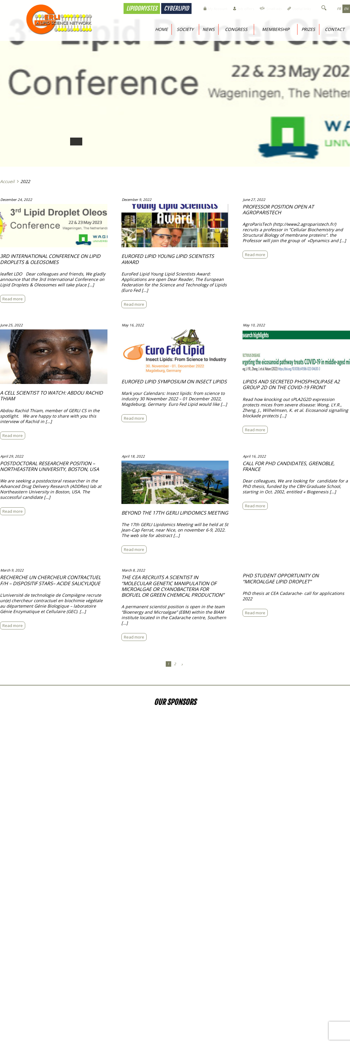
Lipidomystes (121, 8)
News (208, 29)
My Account (200, 8)
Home (161, 29)
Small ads (264, 8)
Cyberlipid (156, 8)
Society (185, 29)
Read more (14, 298)
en (345, 8)
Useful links (296, 8)
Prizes (308, 29)
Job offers (232, 8)
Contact (335, 29)
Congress (236, 29)
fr (337, 8)
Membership (275, 29)
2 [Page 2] (175, 662)
